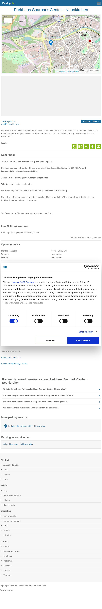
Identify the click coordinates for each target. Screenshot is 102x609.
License (76, 72)
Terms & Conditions (12, 495)
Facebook (7, 556)
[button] (51, 43)
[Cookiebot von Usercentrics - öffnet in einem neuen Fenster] (86, 267)
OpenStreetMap (67, 72)
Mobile (6, 530)
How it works (9, 505)
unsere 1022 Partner (23, 282)
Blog (5, 469)
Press (5, 479)
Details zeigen (86, 331)
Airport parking (10, 516)
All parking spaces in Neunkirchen (18, 444)
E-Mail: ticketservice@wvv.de (14, 363)
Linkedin (7, 565)
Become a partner (11, 551)
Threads (7, 570)
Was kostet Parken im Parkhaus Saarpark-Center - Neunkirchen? (30, 407)
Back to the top (7, 590)
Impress (6, 474)
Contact (6, 546)
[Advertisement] (51, 96)
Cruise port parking (12, 521)
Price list (7, 535)
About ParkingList (11, 465)
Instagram (7, 560)
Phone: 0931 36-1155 (11, 357)
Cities (5, 525)
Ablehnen (50, 340)
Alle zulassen (83, 340)
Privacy (6, 500)
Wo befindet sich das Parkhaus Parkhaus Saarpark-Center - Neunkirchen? (34, 389)
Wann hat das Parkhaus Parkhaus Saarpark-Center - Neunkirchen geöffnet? (35, 401)
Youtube (7, 575)
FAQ (5, 490)
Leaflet (58, 72)
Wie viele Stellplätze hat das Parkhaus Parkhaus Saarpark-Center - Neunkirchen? (38, 395)
